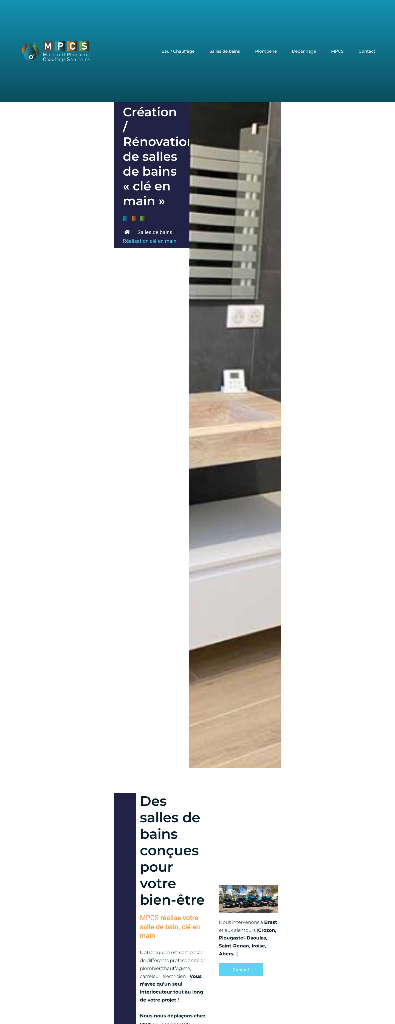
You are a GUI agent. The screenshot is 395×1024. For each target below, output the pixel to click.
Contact (367, 51)
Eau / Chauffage (178, 51)
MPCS (337, 51)
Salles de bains (225, 51)
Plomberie (266, 51)
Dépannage (304, 51)
